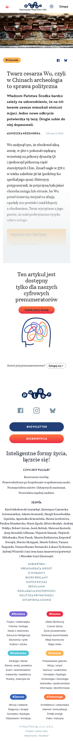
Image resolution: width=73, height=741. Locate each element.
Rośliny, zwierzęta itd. (18, 678)
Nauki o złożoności (18, 630)
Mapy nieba (54, 644)
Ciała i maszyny (55, 718)
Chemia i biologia (18, 626)
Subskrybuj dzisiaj (36, 310)
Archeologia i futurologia (54, 678)
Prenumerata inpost (36, 568)
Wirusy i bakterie (18, 704)
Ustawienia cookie (36, 600)
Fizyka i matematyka (18, 621)
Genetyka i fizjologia (54, 674)
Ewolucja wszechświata (54, 635)
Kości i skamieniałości (18, 669)
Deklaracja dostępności (36, 591)
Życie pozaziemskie (55, 630)
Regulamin (36, 586)
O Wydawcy (36, 573)
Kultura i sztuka (18, 644)
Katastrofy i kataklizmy (18, 674)
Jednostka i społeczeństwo (55, 683)
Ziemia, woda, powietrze (18, 665)
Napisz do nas (36, 582)
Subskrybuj (36, 564)
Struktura (19, 614)
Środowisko (19, 653)
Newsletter (37, 427)
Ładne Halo (41, 731)
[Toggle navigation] (7, 6)
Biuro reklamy (37, 577)
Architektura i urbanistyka (54, 704)
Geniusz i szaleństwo (55, 669)
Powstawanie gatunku (54, 661)
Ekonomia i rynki (18, 639)
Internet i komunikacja (54, 709)
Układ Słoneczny (54, 621)
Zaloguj (63, 6)
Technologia (55, 697)
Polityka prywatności (36, 595)
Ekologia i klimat (18, 661)
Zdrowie (19, 697)
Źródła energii (55, 713)
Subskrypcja (37, 439)
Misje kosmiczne (55, 639)
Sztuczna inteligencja (18, 635)
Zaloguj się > (55, 366)
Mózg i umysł (54, 665)
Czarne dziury (54, 626)
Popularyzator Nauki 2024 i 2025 (33, 9)
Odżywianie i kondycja (18, 718)
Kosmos (56, 614)
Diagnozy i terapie (18, 709)
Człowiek (12, 60)
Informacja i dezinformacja (54, 687)
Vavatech (43, 735)
